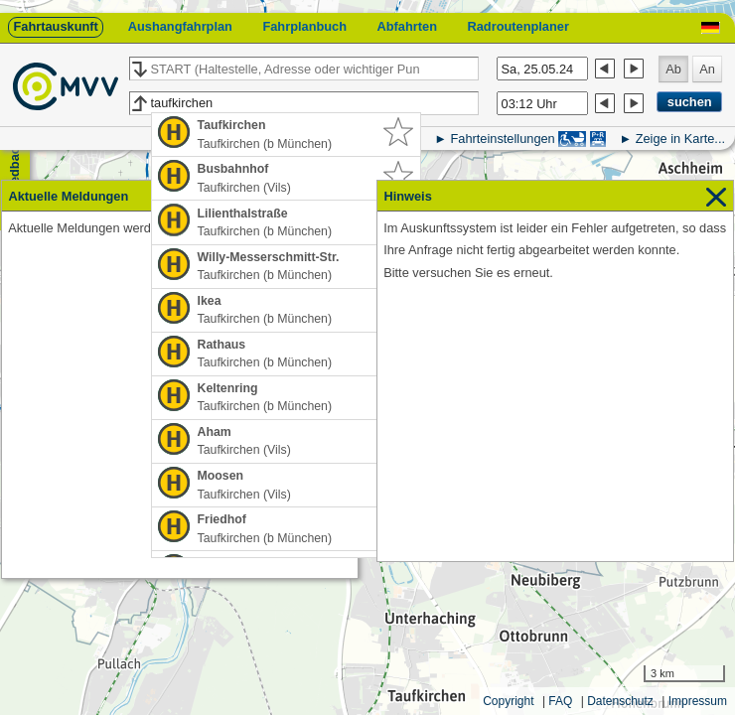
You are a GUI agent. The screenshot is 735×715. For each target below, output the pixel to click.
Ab (673, 69)
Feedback (14, 169)
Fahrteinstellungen (502, 138)
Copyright (508, 701)
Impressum (697, 701)
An (707, 69)
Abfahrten (407, 26)
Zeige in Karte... (680, 138)
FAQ (560, 701)
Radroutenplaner (517, 26)
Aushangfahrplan (180, 26)
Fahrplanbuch (304, 26)
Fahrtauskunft (55, 26)
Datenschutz (620, 701)
